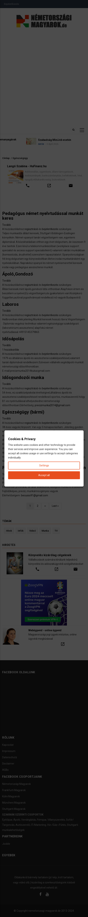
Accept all (44, 475)
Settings (44, 465)
